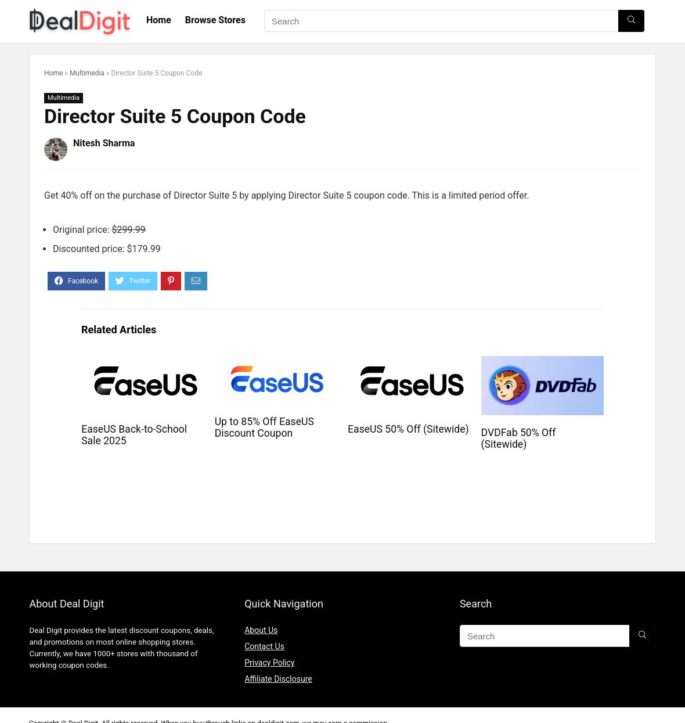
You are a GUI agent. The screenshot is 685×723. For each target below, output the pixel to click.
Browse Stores (215, 20)
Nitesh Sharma (104, 143)
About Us (260, 630)
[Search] (631, 21)
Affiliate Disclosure (278, 679)
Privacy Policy (269, 662)
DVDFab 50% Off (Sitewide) (518, 438)
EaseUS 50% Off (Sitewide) (408, 429)
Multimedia (87, 73)
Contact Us (264, 646)
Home (158, 20)
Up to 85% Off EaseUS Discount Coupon (264, 427)
